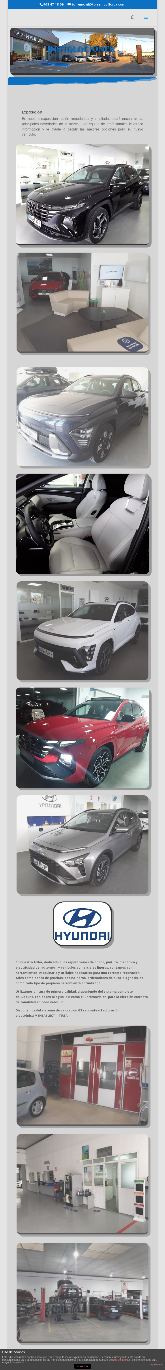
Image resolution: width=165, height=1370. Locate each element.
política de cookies (120, 1359)
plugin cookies (156, 1364)
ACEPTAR (82, 1366)
